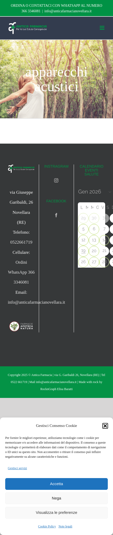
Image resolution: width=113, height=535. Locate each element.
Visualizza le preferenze (56, 512)
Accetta (56, 483)
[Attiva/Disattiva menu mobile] (102, 28)
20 (94, 250)
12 (83, 239)
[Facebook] (56, 215)
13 (94, 239)
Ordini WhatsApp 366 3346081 (21, 272)
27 (94, 261)
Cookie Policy (47, 526)
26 (83, 261)
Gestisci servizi (17, 468)
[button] (105, 425)
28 (104, 261)
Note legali (65, 526)
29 (83, 217)
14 (104, 239)
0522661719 (21, 242)
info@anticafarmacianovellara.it (68, 11)
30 (94, 217)
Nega (56, 498)
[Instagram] (56, 180)
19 (83, 250)
